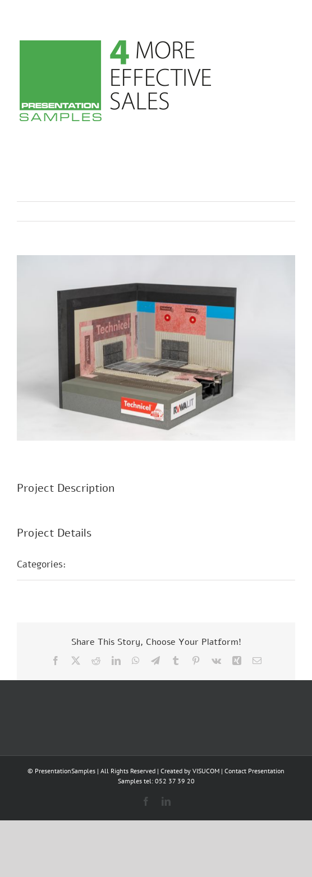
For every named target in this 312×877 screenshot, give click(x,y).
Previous (237, 211)
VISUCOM (205, 771)
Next (276, 211)
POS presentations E (123, 564)
